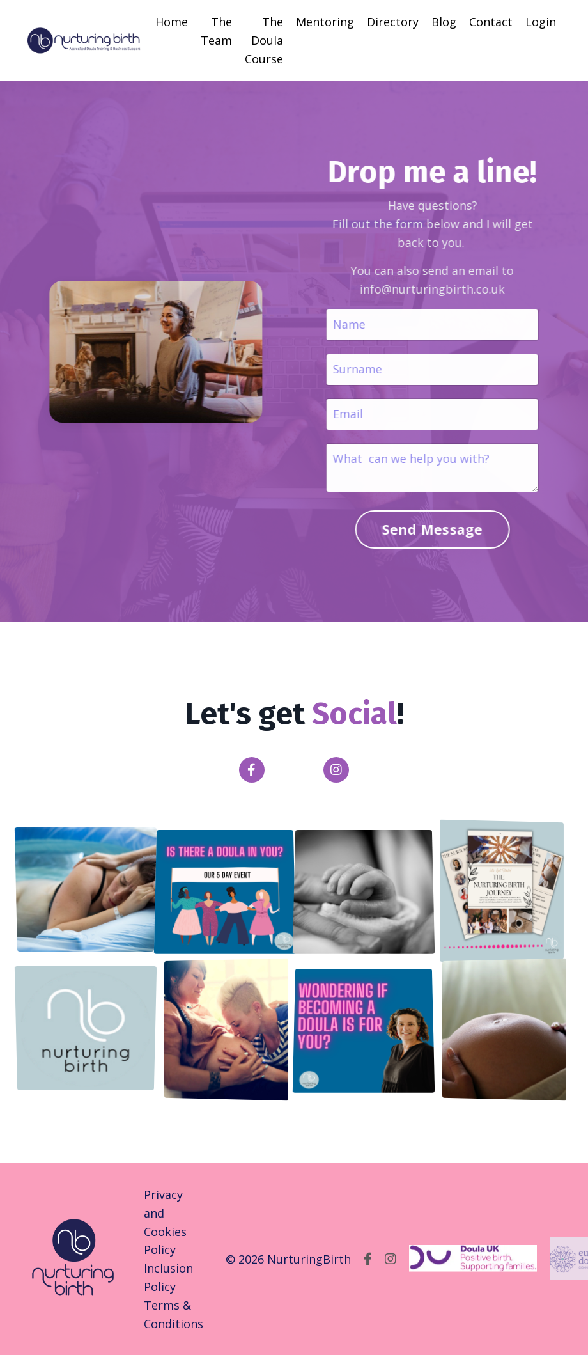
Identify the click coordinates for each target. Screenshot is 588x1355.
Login (540, 21)
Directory (393, 21)
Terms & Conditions (173, 1314)
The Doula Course (264, 40)
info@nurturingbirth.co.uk (427, 289)
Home (171, 21)
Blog (443, 21)
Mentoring (325, 21)
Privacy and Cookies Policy (165, 1222)
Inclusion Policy (168, 1277)
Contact (491, 21)
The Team (216, 31)
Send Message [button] (427, 529)
